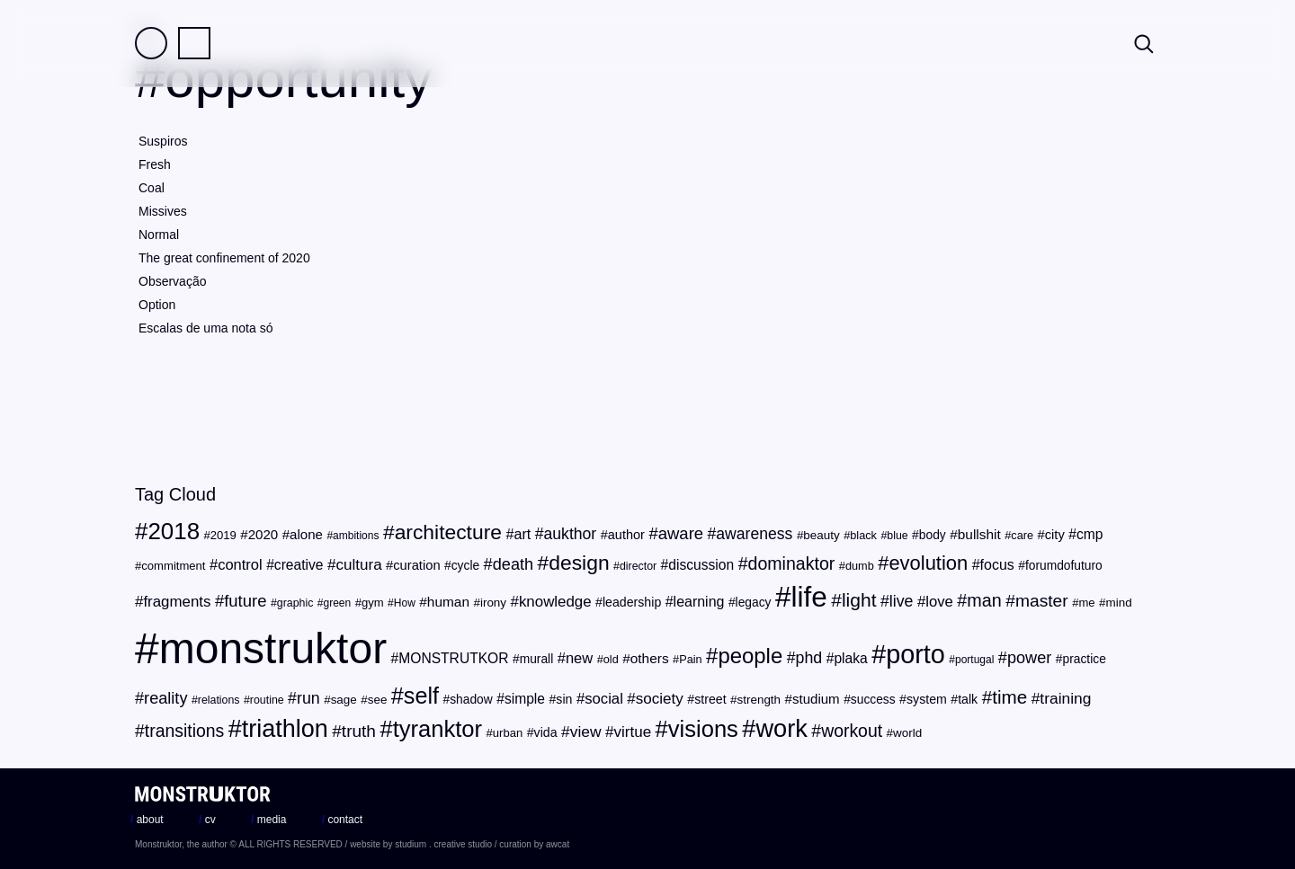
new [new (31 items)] (579, 658)
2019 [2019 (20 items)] (223, 535)
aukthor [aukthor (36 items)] (570, 534)
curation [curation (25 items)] (416, 565)
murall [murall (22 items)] (537, 659)
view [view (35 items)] (586, 731)
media (268, 819)
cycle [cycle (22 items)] (465, 565)
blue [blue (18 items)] (897, 535)
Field (151, 43)
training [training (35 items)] (1065, 698)
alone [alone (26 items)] (306, 534)
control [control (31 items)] (240, 564)
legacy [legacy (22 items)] (754, 602)
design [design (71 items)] (579, 562)
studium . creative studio (443, 844)
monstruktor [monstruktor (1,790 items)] (273, 648)
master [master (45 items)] (1041, 600)
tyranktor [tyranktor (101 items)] (437, 728)
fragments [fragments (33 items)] (176, 601)
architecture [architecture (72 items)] (448, 532)
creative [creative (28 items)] (299, 564)
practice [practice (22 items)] (1084, 659)
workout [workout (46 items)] (851, 730)
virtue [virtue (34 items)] (632, 731)
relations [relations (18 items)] (219, 700)
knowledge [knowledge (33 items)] (555, 601)
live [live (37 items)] (901, 601)
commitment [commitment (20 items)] (173, 565)
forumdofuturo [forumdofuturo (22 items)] (1064, 565)
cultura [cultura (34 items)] (358, 564)
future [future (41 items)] (245, 600)
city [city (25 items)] (1055, 535)
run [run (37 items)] (308, 698)
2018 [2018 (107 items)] (173, 531)
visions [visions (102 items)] (703, 728)
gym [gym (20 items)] (373, 602)
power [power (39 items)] (1029, 658)
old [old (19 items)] (611, 659)
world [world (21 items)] (907, 733)
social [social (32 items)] (604, 698)
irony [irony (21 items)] (493, 602)
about (147, 819)
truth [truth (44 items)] (359, 731)
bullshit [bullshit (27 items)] (979, 534)
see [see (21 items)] (378, 699)
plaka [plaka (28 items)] (850, 658)
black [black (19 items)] (863, 535)
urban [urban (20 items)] (507, 733)
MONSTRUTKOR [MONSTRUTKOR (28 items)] (453, 658)
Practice (194, 43)
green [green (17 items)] (338, 603)
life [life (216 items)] (808, 597)
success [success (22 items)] (873, 699)
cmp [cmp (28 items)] (1089, 534)
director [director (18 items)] (638, 566)
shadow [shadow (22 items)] (471, 699)
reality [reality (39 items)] (165, 698)
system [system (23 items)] (926, 699)
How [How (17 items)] (404, 603)
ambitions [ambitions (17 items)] (356, 535)
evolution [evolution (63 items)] (928, 563)
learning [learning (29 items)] (699, 601)
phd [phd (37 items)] (809, 658)
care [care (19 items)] (1022, 535)
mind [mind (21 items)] (1119, 602)
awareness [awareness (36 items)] (754, 534)
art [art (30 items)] (522, 534)
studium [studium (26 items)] (816, 698)
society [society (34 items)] (659, 698)
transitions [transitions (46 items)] (184, 730)
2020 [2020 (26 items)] (263, 534)
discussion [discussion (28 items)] (701, 564)
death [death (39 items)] (513, 564)
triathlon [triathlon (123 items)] (285, 728)
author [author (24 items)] (626, 535)
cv (207, 819)
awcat (557, 844)
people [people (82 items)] (750, 655)
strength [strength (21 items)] (759, 699)
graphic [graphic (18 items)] (295, 603)
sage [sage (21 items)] (344, 699)
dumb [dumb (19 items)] (859, 565)
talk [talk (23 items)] (968, 699)
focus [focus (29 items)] (997, 564)
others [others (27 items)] (649, 658)
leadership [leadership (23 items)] (632, 602)
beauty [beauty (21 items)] (821, 535)
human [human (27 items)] (448, 601)
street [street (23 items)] (710, 699)
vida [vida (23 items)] (546, 732)
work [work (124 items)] (781, 728)
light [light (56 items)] (859, 600)
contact (342, 819)
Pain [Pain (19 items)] (690, 659)
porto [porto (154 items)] (915, 654)
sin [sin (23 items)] (564, 699)
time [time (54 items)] (1009, 697)
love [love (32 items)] (939, 601)
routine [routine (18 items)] (267, 700)
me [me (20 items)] (1086, 602)
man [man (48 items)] (984, 600)
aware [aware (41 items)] (680, 533)
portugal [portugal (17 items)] (974, 659)
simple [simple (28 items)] (525, 698)
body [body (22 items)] (932, 535)
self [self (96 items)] (421, 695)
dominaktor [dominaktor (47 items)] (791, 563)
